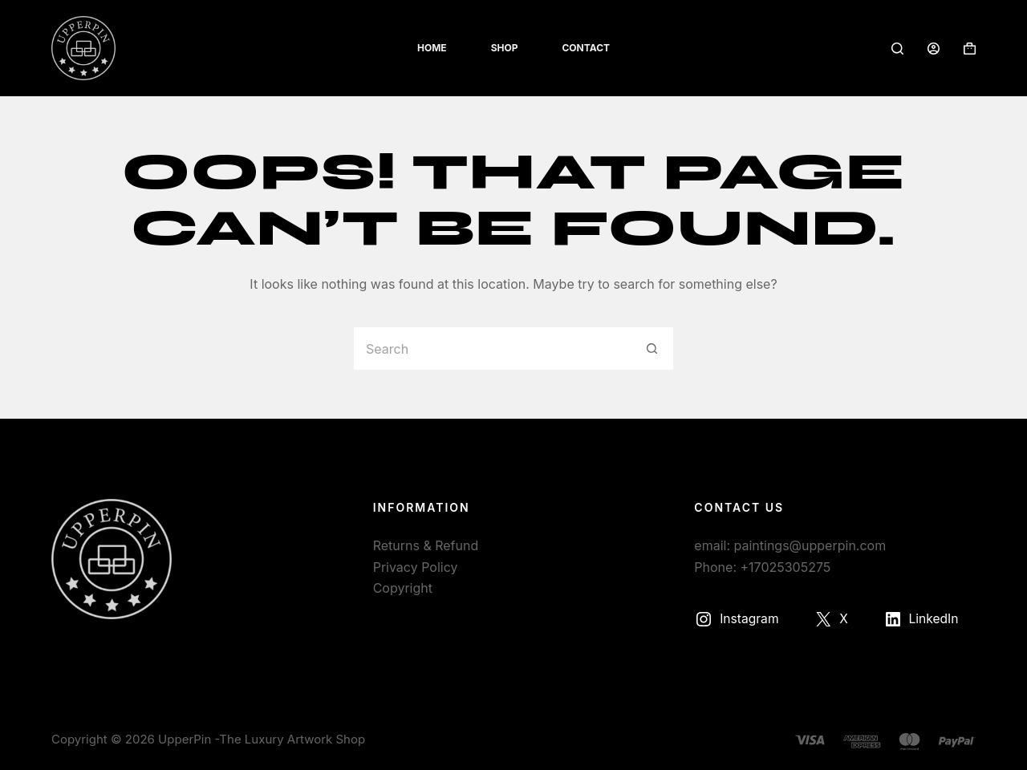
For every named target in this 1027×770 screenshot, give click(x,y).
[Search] (897, 49)
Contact (586, 48)
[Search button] (652, 348)
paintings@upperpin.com (810, 545)
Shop (504, 48)
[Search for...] (491, 348)
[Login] (934, 49)
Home (432, 48)
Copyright (402, 588)
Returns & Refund (426, 545)
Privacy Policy (415, 567)
